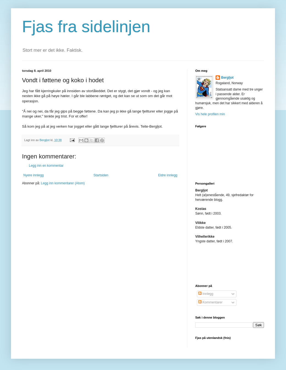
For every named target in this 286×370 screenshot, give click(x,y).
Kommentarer (210, 302)
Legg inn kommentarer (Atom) (63, 183)
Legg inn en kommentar (46, 166)
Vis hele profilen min (210, 114)
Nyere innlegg (33, 175)
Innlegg (205, 294)
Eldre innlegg (167, 175)
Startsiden (101, 175)
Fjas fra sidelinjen (86, 26)
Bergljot (227, 78)
